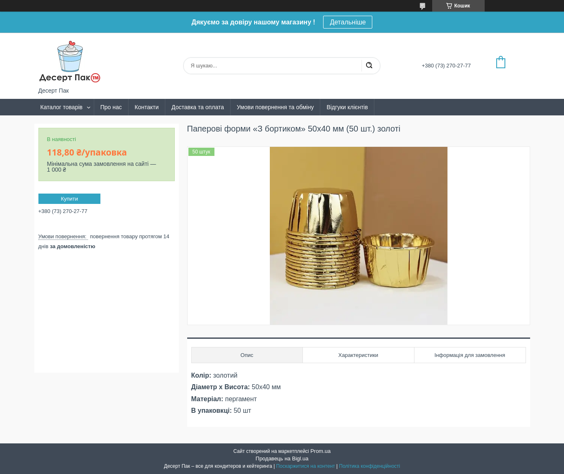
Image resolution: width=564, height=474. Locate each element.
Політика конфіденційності (369, 466)
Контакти (147, 107)
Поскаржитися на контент (305, 466)
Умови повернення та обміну (275, 107)
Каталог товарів (61, 107)
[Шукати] (369, 66)
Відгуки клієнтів (347, 107)
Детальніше (348, 22)
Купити (69, 199)
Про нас (111, 107)
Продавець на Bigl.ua (282, 458)
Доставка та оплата (197, 107)
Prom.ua (320, 451)
